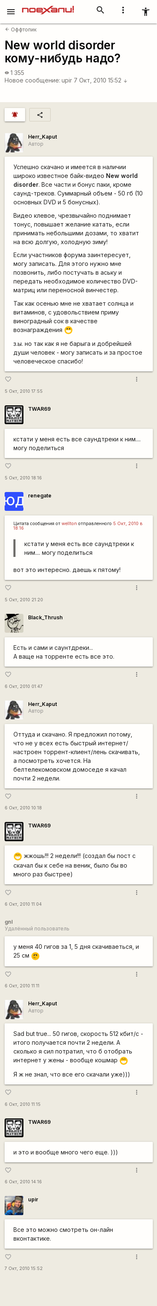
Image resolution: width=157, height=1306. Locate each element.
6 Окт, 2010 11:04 (23, 904)
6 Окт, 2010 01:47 (24, 686)
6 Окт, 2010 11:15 (23, 1104)
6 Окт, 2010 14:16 (23, 1182)
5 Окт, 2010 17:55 (24, 391)
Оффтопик (21, 29)
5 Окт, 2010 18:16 (23, 478)
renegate (39, 495)
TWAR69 (39, 409)
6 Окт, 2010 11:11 (22, 986)
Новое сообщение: (32, 80)
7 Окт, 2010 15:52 (101, 80)
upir (67, 80)
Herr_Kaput (42, 137)
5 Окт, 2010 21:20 (24, 600)
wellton (69, 523)
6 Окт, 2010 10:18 (23, 808)
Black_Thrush (45, 617)
